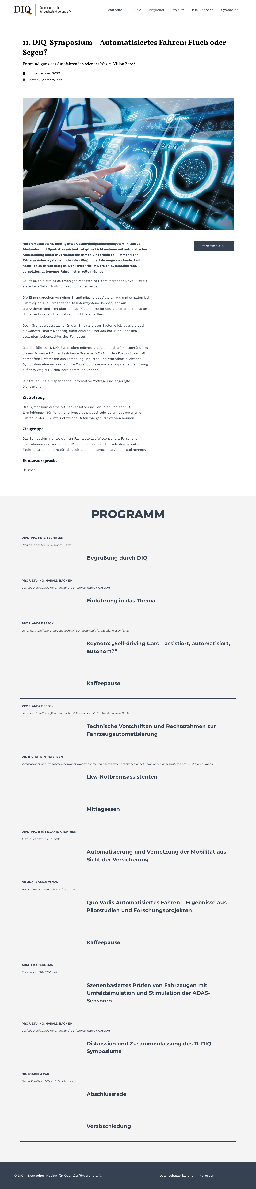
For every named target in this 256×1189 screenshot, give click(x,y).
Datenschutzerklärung (177, 1175)
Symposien (230, 10)
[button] (128, 10)
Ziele (141, 10)
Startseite (120, 10)
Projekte (180, 10)
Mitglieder (159, 10)
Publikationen (204, 10)
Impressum (207, 1175)
